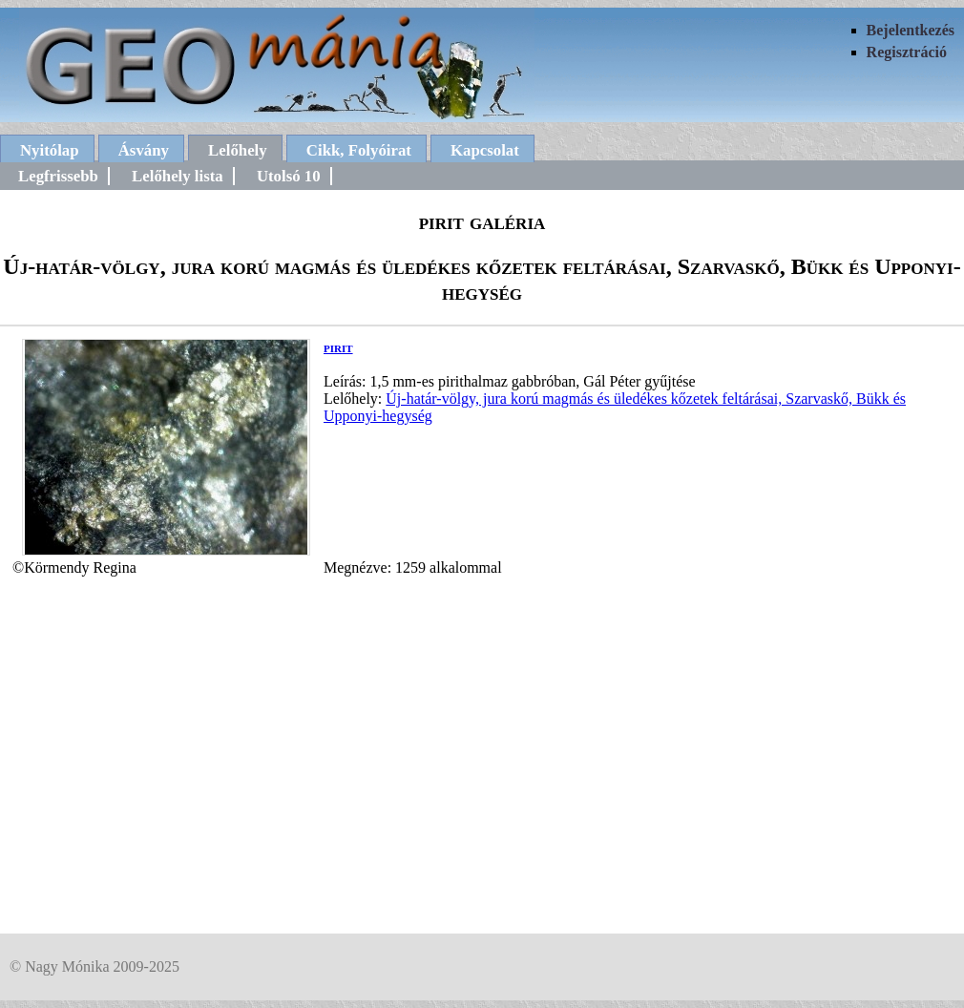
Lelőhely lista (177, 176)
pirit (338, 347)
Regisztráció (907, 52)
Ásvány (143, 150)
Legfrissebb (58, 176)
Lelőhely (237, 150)
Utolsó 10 (289, 176)
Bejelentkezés (910, 30)
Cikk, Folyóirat (358, 150)
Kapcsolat (485, 150)
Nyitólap (49, 150)
